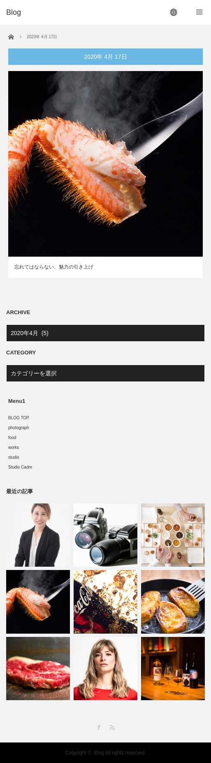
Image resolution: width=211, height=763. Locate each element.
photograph (18, 427)
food (12, 437)
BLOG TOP (18, 418)
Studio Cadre (20, 467)
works (13, 447)
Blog (99, 753)
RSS (112, 727)
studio (13, 457)
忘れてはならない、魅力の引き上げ (53, 267)
